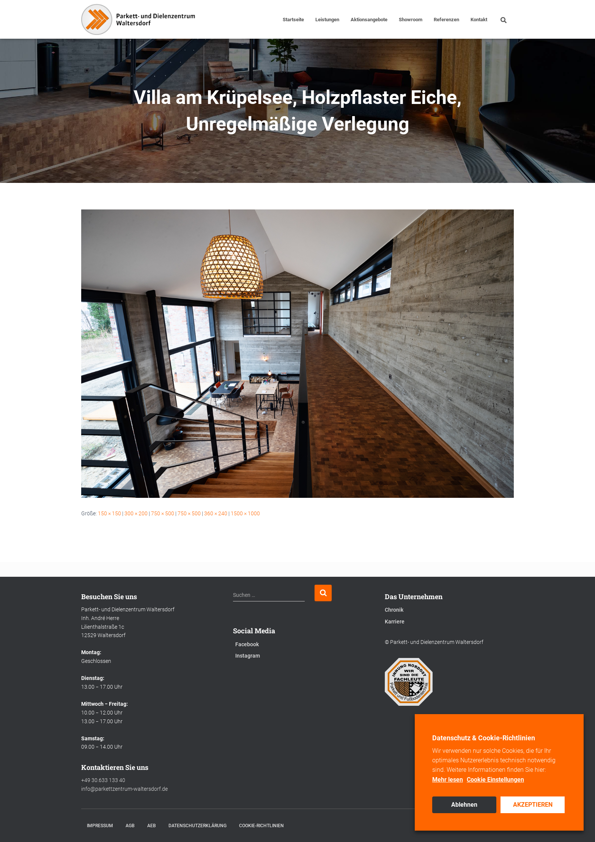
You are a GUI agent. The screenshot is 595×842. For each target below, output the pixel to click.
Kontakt (479, 19)
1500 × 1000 (245, 513)
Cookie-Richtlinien (261, 825)
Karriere (395, 622)
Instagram (247, 656)
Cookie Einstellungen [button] (495, 779)
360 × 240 (215, 513)
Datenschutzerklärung (197, 825)
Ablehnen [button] (464, 804)
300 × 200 (136, 513)
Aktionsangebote (369, 19)
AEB (151, 825)
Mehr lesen (447, 779)
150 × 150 (109, 513)
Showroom (410, 19)
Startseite (293, 19)
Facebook (247, 644)
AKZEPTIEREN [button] (532, 804)
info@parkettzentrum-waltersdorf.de (124, 789)
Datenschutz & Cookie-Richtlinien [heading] (483, 738)
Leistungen (327, 19)
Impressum (100, 825)
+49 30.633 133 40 (103, 780)
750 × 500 (162, 513)
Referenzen (446, 19)
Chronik (394, 610)
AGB (130, 825)
